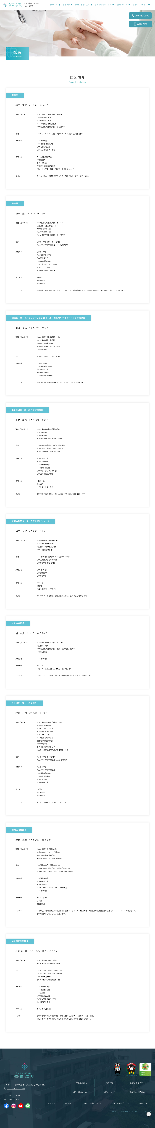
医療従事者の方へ (137, 1083)
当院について (109, 1092)
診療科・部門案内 (140, 4)
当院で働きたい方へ (81, 1092)
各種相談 (109, 1083)
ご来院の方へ (81, 1083)
